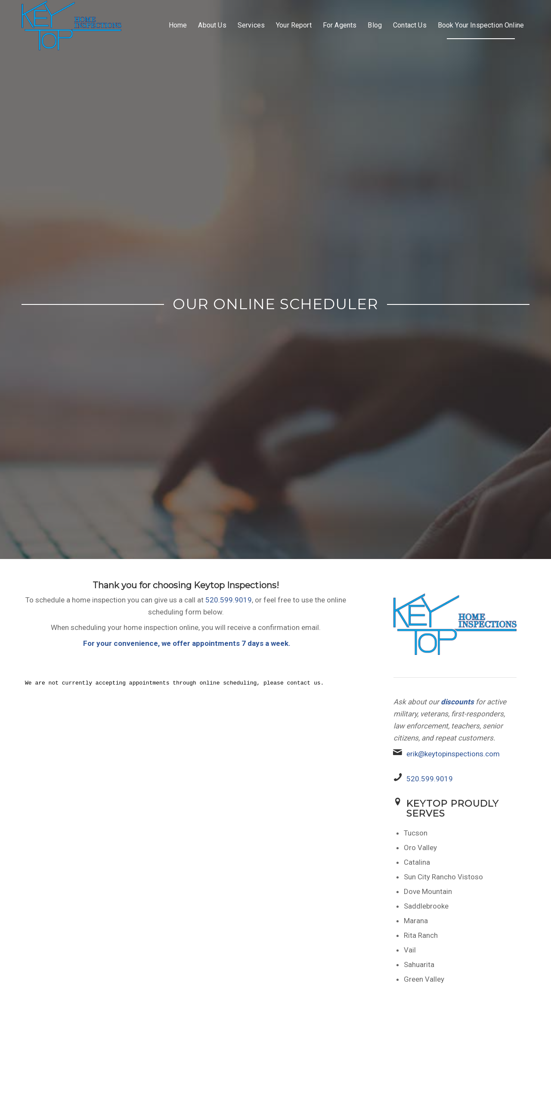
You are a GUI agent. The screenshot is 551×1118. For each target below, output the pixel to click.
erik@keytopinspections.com (453, 753)
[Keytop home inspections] (71, 25)
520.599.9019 (228, 600)
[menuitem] (178, 25)
